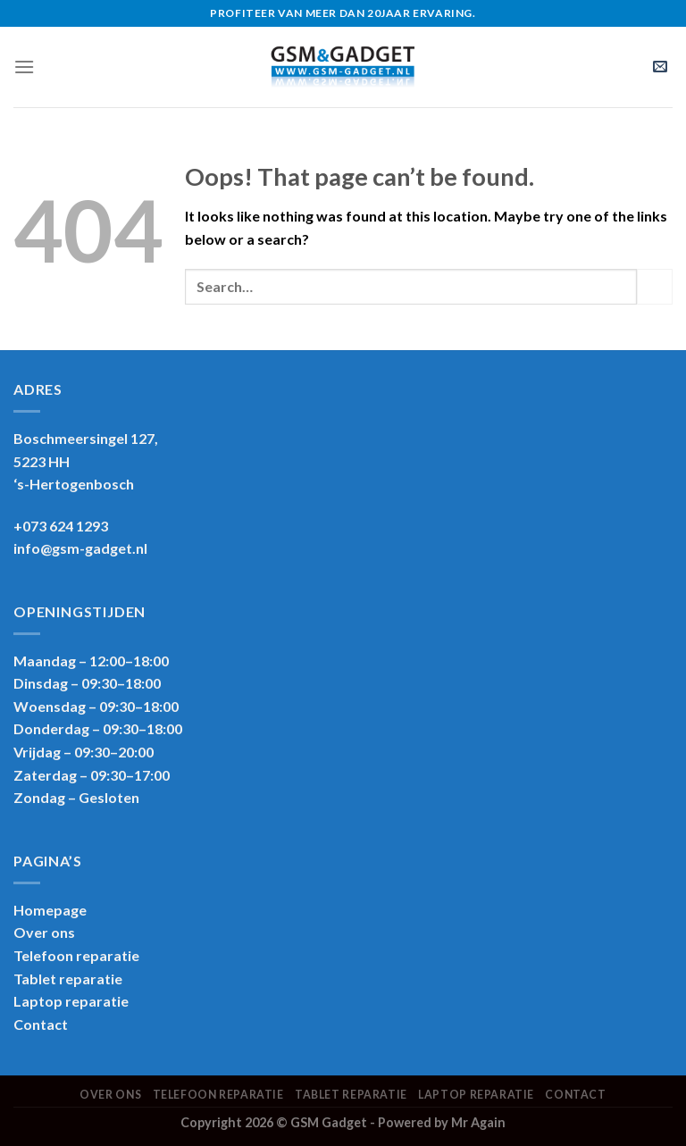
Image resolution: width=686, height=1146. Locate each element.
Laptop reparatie (476, 1094)
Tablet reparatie (67, 978)
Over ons (44, 932)
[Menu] (24, 66)
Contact (40, 1024)
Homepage (50, 909)
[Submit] (655, 286)
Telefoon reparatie (76, 955)
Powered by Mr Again (442, 1122)
